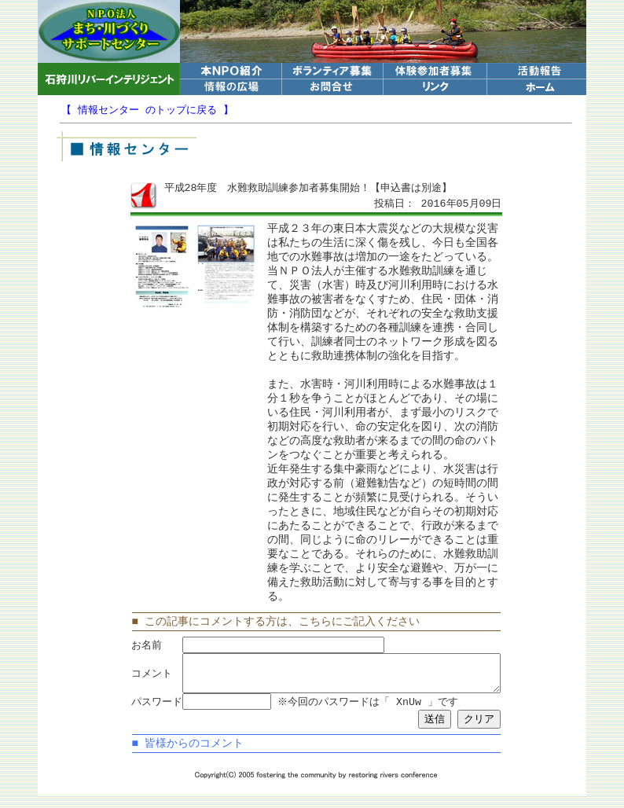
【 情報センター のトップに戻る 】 (147, 110)
